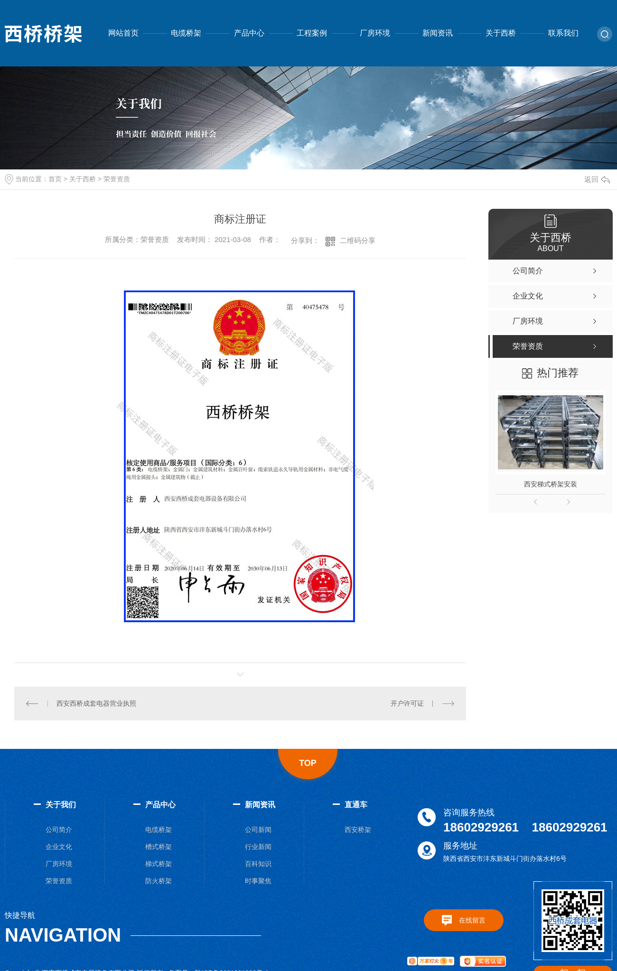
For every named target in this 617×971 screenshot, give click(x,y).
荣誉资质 (116, 179)
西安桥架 (358, 829)
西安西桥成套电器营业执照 (96, 703)
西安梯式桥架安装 (550, 484)
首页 (55, 179)
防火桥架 (158, 881)
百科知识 (258, 864)
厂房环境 (375, 33)
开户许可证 (407, 703)
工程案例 (312, 33)
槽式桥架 (158, 846)
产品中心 (249, 33)
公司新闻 (258, 829)
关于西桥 (501, 33)
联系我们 (563, 33)
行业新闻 (258, 846)
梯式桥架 (158, 864)
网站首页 (123, 33)
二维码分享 (357, 240)
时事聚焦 (258, 881)
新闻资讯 (437, 33)
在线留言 (472, 920)
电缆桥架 (186, 33)
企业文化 (59, 846)
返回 (597, 179)
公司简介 (59, 829)
